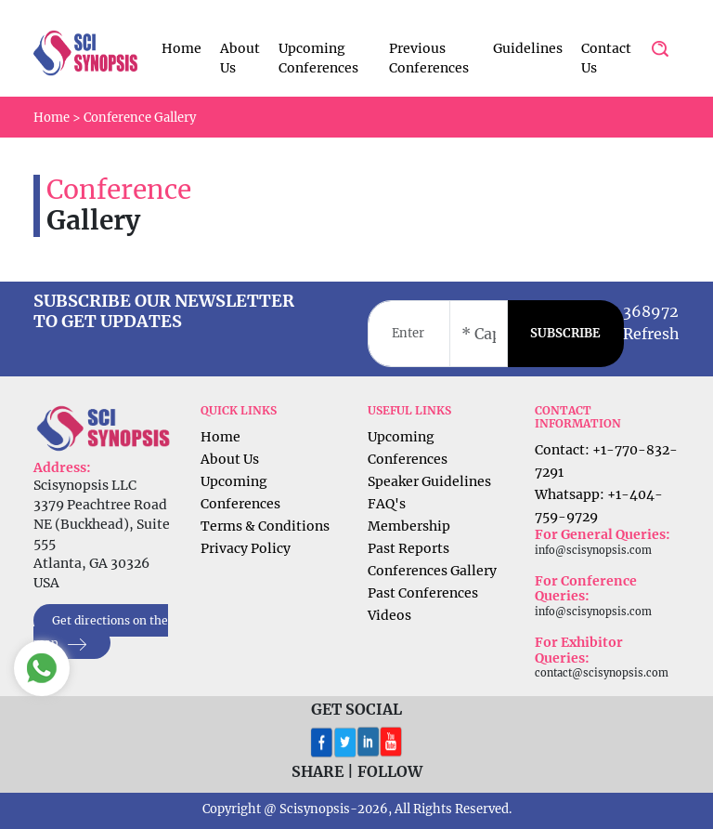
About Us (240, 58)
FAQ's (387, 503)
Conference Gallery (140, 117)
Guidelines (528, 48)
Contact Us (606, 58)
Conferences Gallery (432, 570)
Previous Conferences (429, 58)
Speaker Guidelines (429, 481)
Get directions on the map (100, 632)
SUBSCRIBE (565, 333)
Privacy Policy (246, 548)
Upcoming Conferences (318, 58)
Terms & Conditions (265, 526)
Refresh (651, 333)
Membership (409, 526)
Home (181, 48)
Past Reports (408, 548)
